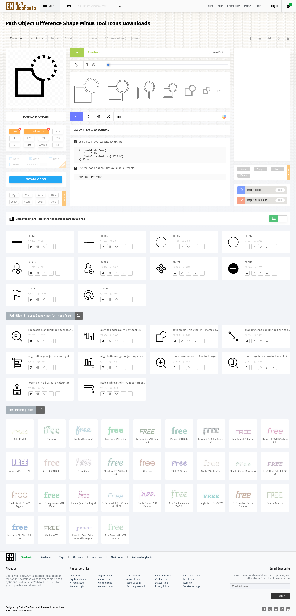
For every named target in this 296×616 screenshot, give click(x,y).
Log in (274, 6)
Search (120, 6)
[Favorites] (44, 246)
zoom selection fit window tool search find (51, 330)
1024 (40, 201)
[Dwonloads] (51, 246)
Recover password (135, 586)
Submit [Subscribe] (281, 595)
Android (43, 145)
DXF (15, 145)
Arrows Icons (133, 579)
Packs (248, 6)
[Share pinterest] (279, 38)
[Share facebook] (251, 38)
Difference (244, 175)
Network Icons (77, 582)
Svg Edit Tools (105, 575)
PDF (15, 138)
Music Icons (117, 557)
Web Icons (78, 557)
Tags (61, 557)
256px (14, 201)
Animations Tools (192, 575)
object (176, 262)
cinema (39, 38)
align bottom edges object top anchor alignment (123, 356)
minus (32, 235)
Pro (119, 117)
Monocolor (16, 38)
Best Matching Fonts (142, 557)
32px (27, 195)
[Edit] (37, 246)
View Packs (218, 52)
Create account (105, 586)
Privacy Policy (162, 586)
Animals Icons (105, 579)
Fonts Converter (163, 575)
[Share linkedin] (287, 38)
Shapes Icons (161, 582)
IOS (57, 145)
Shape (260, 169)
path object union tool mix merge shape (195, 330)
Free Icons (46, 557)
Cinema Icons (105, 582)
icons (70, 6)
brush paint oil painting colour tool (49, 382)
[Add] (30, 246)
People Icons (189, 579)
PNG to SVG (75, 575)
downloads (36, 179)
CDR (43, 138)
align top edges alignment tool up (120, 330)
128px (54, 195)
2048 (53, 201)
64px (40, 195)
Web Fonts (26, 557)
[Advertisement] (262, 104)
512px (27, 201)
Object (277, 169)
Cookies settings (191, 586)
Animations (233, 6)
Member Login (77, 586)
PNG (58, 131)
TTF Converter (133, 575)
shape (31, 288)
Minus (244, 169)
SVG (15, 131)
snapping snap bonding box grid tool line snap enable (267, 330)
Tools (258, 6)
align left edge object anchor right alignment (51, 356)
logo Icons (97, 557)
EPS (29, 138)
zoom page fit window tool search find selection (267, 356)
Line (29, 145)
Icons (220, 6)
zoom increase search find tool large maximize (195, 356)
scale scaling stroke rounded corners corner (123, 382)
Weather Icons (162, 579)
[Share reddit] (259, 38)
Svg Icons (23, 6)
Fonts (210, 6)
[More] (57, 246)
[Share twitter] (269, 38)
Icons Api (187, 582)
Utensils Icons (133, 582)
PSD (58, 138)
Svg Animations (78, 579)
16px (14, 195)
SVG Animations (36, 131)
